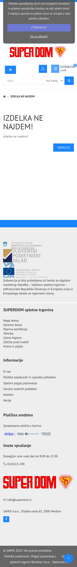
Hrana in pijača (13, 346)
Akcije (7, 400)
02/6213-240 (15, 464)
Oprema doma (12, 325)
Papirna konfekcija (15, 329)
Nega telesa (11, 320)
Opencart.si (59, 562)
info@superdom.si (19, 500)
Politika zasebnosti (16, 556)
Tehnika (8, 333)
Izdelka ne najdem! (22, 96)
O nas (7, 371)
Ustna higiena (12, 338)
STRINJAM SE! (39, 27)
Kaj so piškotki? (39, 36)
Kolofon (8, 395)
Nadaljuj (63, 147)
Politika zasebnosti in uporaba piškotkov (29, 377)
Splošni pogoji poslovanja (20, 383)
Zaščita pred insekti (16, 342)
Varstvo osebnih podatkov (20, 389)
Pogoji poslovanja (42, 556)
